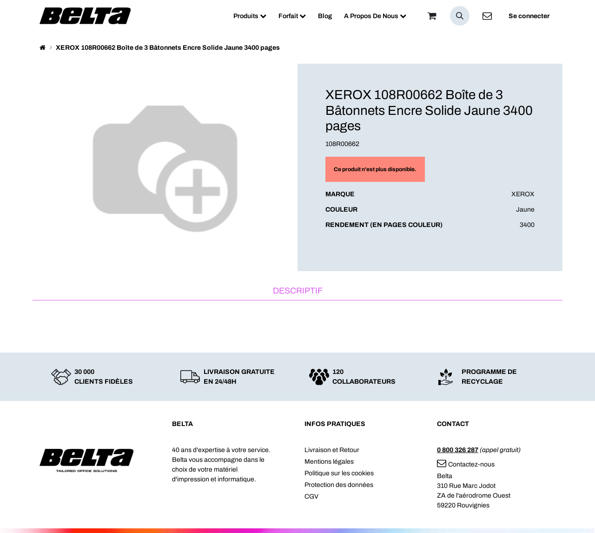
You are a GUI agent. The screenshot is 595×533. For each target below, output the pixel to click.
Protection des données (338, 484)
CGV (311, 496)
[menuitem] (250, 16)
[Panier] (432, 16)
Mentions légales (329, 461)
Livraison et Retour (331, 449)
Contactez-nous (466, 464)
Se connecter (529, 16)
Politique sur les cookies (339, 473)
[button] (459, 16)
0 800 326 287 (457, 449)
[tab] (297, 291)
